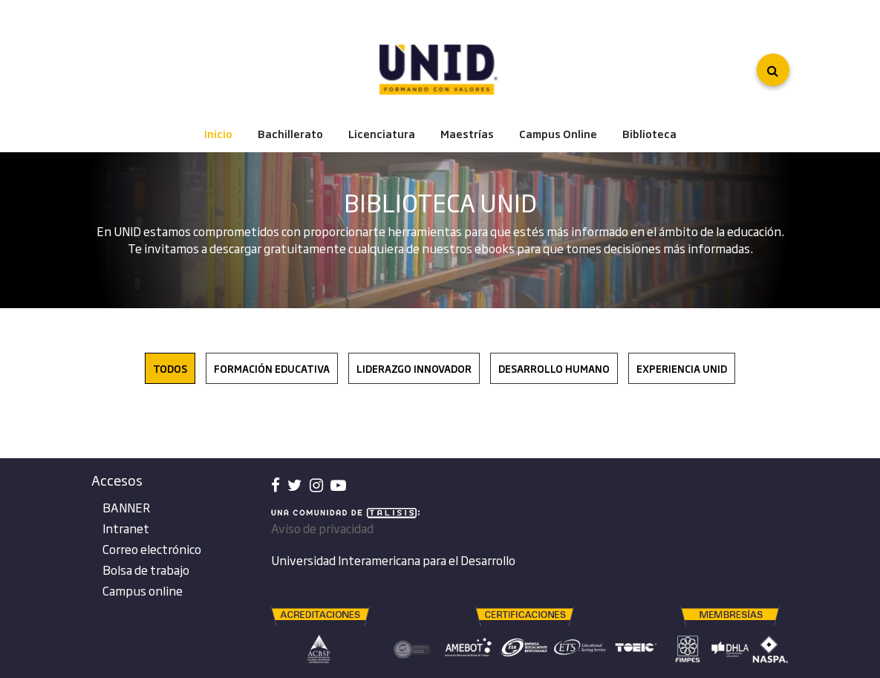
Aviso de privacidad (322, 528)
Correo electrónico (151, 549)
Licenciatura (381, 133)
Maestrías (467, 133)
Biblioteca (649, 133)
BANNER (126, 507)
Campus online (142, 590)
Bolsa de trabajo (145, 569)
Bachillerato (290, 133)
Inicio (218, 133)
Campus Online (558, 133)
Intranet (125, 528)
